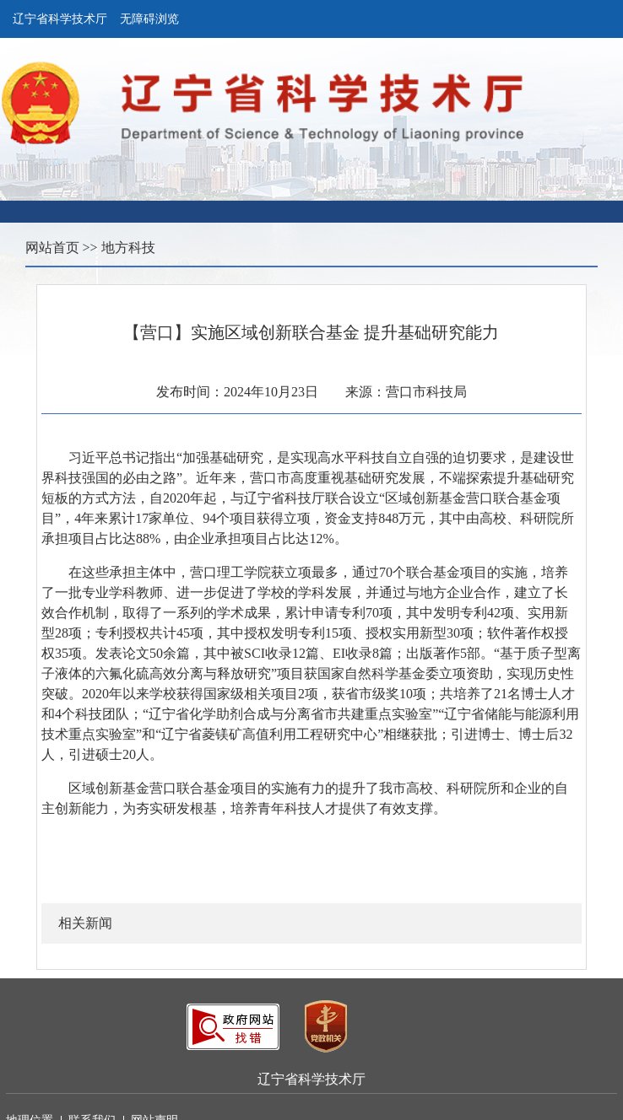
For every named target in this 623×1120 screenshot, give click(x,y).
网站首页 (52, 247)
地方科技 (128, 247)
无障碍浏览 (149, 19)
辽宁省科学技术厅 (60, 19)
